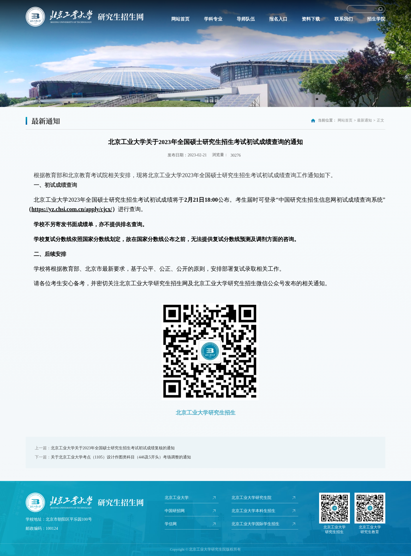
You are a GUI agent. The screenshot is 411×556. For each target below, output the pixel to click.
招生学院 (376, 19)
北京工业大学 (177, 498)
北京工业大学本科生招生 (253, 511)
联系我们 (344, 19)
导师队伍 (246, 19)
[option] (205, 53)
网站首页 (180, 19)
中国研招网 (175, 511)
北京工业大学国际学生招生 (255, 524)
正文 (380, 120)
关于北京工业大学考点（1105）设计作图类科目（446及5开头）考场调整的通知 (121, 457)
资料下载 (311, 19)
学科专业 (213, 19)
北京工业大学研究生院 (251, 498)
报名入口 (278, 19)
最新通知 (364, 120)
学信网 (171, 524)
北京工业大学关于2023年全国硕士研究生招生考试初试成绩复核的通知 (113, 448)
